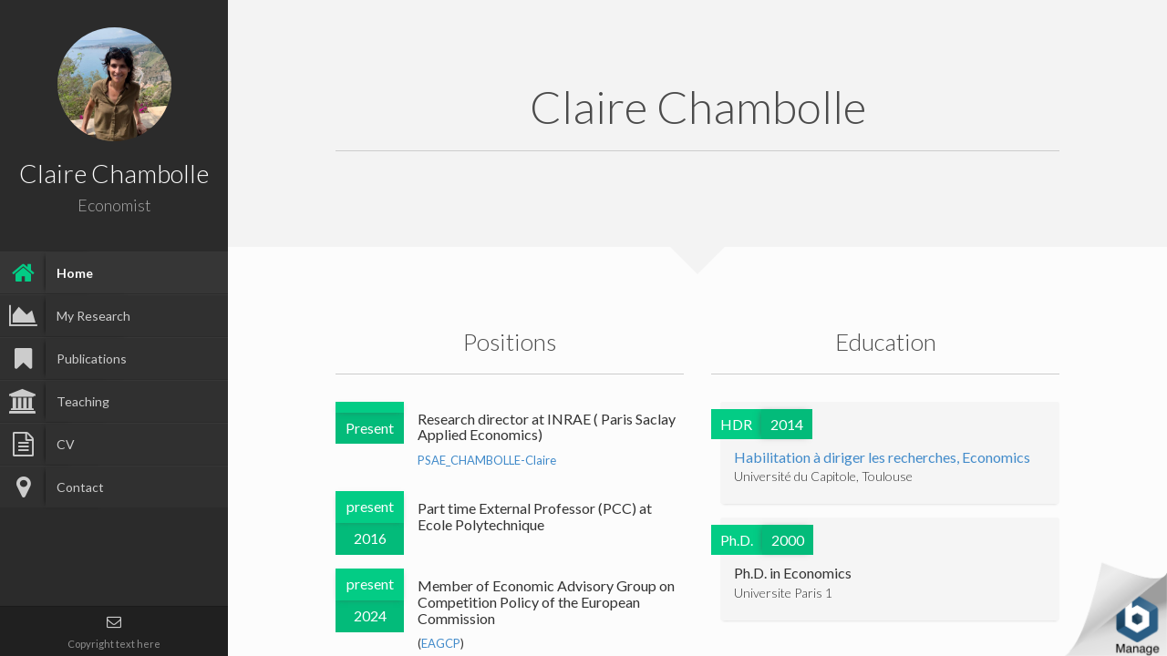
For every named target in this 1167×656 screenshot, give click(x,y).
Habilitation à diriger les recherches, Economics (882, 457)
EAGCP (440, 643)
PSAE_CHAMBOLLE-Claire (487, 460)
